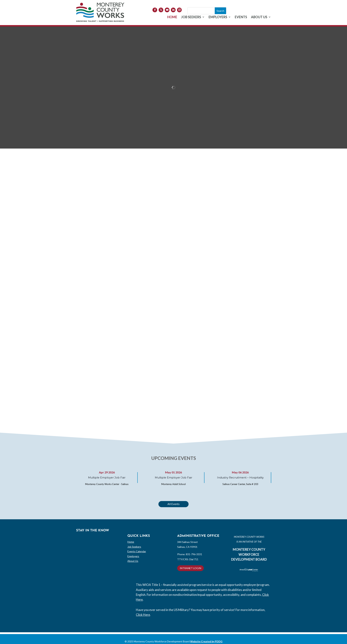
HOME (172, 17)
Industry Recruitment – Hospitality (240, 477)
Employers (133, 556)
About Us (132, 560)
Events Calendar (136, 551)
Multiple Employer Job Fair (106, 477)
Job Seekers (134, 546)
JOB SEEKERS (191, 17)
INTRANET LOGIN (190, 568)
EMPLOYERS (218, 17)
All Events (173, 504)
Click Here (143, 615)
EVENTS (241, 17)
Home (130, 541)
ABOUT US (259, 17)
